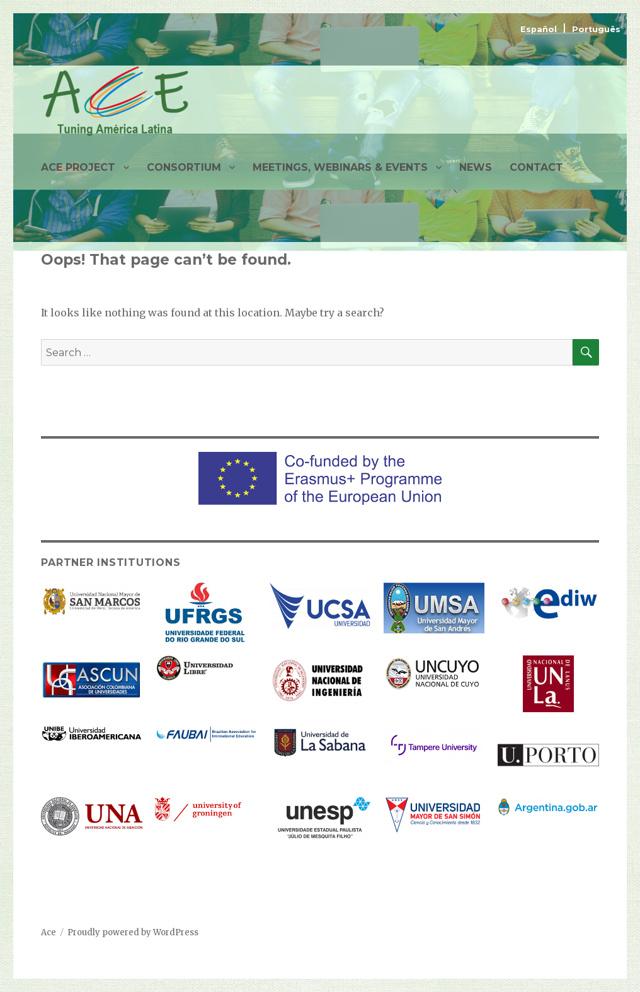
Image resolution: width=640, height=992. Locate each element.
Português (596, 29)
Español (539, 29)
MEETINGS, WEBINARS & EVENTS (340, 167)
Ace (48, 932)
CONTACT (536, 167)
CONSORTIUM (184, 167)
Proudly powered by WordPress (132, 932)
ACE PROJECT (78, 167)
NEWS (475, 167)
